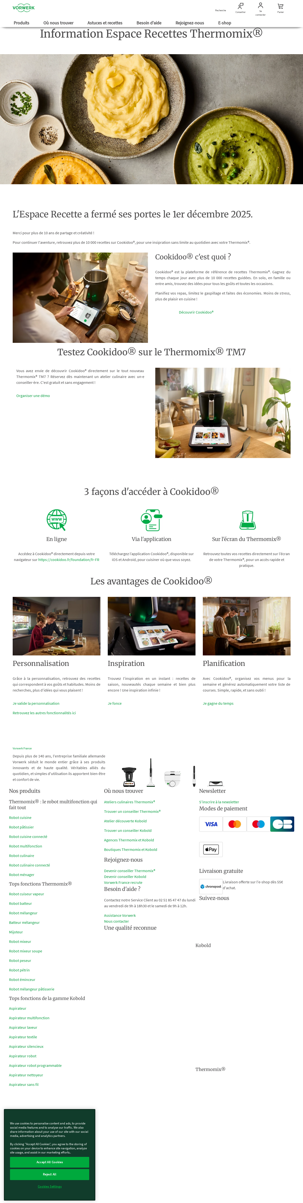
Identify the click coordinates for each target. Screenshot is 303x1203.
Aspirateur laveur (23, 1027)
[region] (49, 1155)
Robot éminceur (22, 979)
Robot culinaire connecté (29, 865)
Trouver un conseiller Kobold (128, 830)
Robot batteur (20, 903)
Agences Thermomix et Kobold (129, 839)
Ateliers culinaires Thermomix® (129, 801)
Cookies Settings (50, 1186)
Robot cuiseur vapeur (26, 893)
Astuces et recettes (105, 23)
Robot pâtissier (21, 827)
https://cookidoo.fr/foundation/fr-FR (68, 559)
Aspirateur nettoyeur (26, 1074)
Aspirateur (17, 1008)
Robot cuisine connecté (28, 836)
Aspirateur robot (22, 1055)
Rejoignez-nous (190, 23)
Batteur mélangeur (24, 922)
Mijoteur (16, 931)
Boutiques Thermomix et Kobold (130, 849)
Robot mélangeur (23, 912)
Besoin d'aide (149, 23)
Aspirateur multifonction (29, 1017)
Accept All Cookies (50, 1162)
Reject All (49, 1174)
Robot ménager (21, 874)
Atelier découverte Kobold (125, 820)
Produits (22, 23)
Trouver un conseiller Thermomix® (132, 811)
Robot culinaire (21, 855)
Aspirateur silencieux (26, 1046)
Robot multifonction (25, 846)
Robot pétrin (19, 970)
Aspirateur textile (23, 1036)
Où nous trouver (58, 23)
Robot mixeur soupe (25, 950)
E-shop (225, 23)
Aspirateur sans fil (24, 1084)
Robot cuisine (20, 817)
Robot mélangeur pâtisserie (31, 989)
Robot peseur (20, 960)
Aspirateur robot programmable (35, 1065)
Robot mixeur (20, 941)
